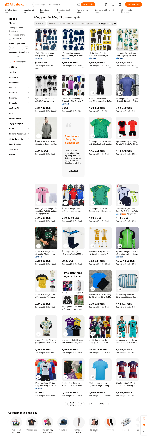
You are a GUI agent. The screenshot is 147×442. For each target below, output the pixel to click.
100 (101, 404)
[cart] (113, 5)
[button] (78, 4)
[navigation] (18, 211)
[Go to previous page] (67, 404)
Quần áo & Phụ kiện (67, 23)
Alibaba (52, 23)
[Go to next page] (106, 404)
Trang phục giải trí (87, 23)
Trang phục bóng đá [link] (107, 23)
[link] (144, 419)
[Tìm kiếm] (88, 4)
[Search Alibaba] (55, 4)
